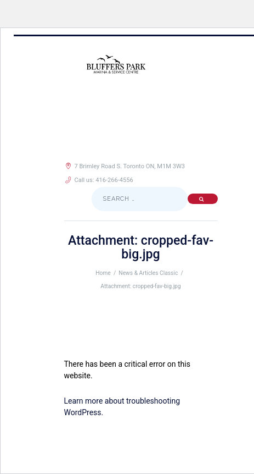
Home (103, 273)
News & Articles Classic (148, 273)
